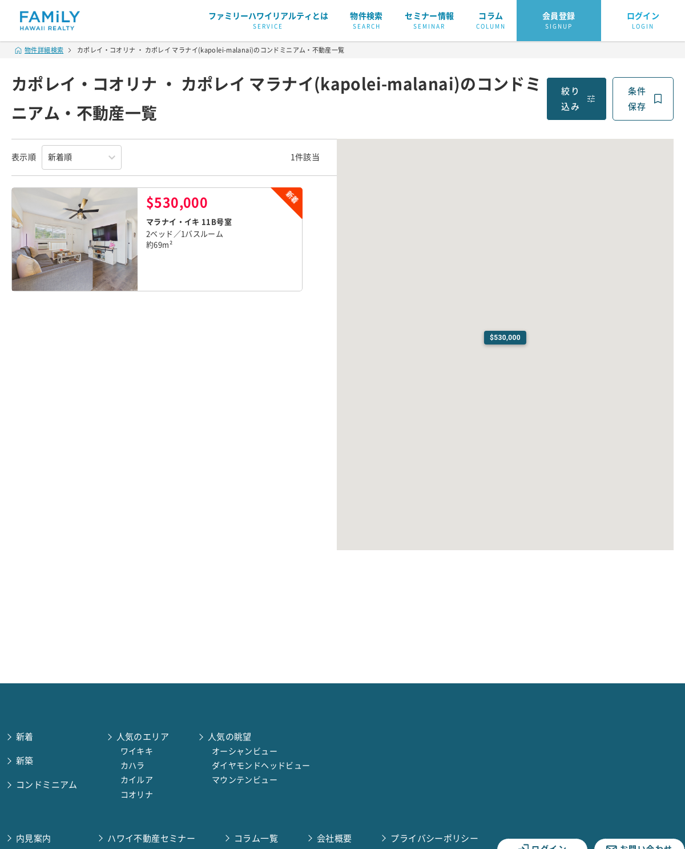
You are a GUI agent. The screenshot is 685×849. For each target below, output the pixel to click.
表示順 (23, 157)
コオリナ (137, 795)
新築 (25, 760)
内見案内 (33, 838)
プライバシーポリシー (434, 838)
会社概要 (334, 838)
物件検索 (366, 21)
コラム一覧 (256, 838)
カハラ (132, 766)
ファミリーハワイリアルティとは (268, 21)
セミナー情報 (429, 21)
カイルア (137, 780)
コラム (491, 21)
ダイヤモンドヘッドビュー (261, 766)
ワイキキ (137, 751)
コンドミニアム (47, 784)
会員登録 (558, 21)
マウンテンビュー (244, 780)
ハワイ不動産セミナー (151, 838)
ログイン (643, 21)
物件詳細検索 (39, 50)
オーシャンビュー (244, 751)
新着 (25, 736)
